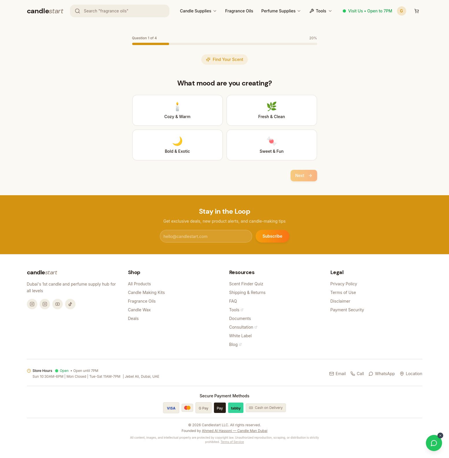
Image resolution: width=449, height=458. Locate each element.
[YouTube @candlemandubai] (57, 304)
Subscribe (272, 236)
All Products (139, 283)
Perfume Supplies (278, 10)
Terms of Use (343, 292)
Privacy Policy (343, 283)
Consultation (243, 327)
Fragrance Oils (239, 10)
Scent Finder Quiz (246, 283)
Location (411, 373)
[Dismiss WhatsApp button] (440, 435)
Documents (240, 318)
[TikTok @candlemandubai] (70, 304)
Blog (235, 344)
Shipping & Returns (247, 292)
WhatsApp (382, 373)
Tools (320, 10)
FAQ (233, 301)
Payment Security (347, 309)
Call (357, 373)
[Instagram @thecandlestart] (45, 304)
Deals (133, 318)
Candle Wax (139, 309)
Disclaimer (340, 301)
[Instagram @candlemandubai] (32, 304)
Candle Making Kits (146, 292)
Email (337, 373)
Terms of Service (232, 442)
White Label (240, 335)
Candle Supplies (195, 10)
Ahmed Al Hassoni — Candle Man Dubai (234, 431)
